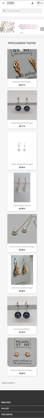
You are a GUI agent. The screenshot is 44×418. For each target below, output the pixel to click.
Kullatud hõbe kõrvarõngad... (22, 370)
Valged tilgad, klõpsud (22, 205)
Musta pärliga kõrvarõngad (22, 123)
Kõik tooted (9, 383)
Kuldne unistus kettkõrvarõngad (21, 246)
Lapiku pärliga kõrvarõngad (22, 164)
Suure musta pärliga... (22, 329)
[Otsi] (22, 10)
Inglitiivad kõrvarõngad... (22, 82)
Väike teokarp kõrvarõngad (22, 288)
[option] (22, 27)
